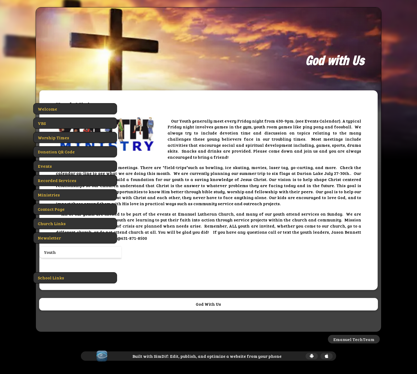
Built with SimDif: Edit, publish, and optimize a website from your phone (207, 356)
